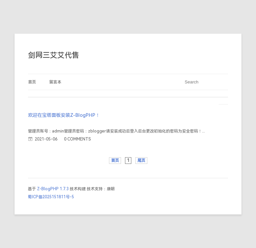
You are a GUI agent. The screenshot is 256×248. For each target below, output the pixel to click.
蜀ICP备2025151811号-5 (51, 197)
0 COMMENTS (77, 139)
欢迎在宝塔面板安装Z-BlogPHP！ (64, 115)
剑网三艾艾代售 (53, 55)
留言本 (55, 82)
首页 (32, 82)
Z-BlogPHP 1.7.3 (53, 189)
